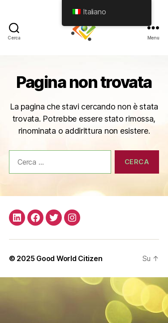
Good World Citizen (69, 258)
